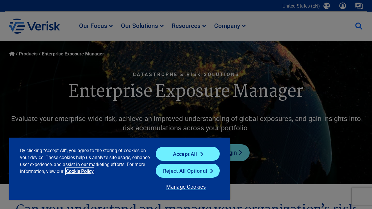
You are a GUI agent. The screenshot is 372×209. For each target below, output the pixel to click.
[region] (117, 168)
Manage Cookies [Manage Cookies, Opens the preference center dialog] (181, 186)
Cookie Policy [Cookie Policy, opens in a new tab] (99, 171)
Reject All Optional (181, 170)
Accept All (181, 153)
